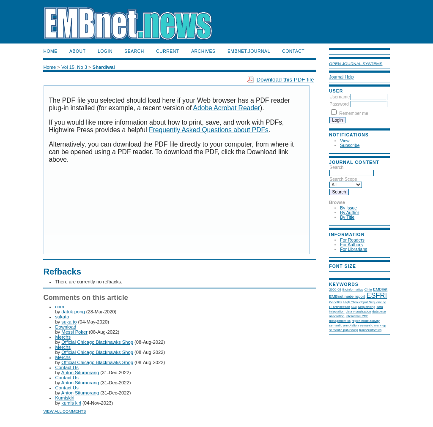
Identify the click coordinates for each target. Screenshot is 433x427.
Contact (293, 51)
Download (65, 326)
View (344, 141)
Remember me (353, 113)
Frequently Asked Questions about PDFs (209, 129)
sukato (62, 316)
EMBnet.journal (248, 51)
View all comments (64, 411)
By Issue (348, 208)
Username (339, 97)
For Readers (352, 240)
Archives (203, 51)
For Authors (351, 244)
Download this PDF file (285, 79)
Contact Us (66, 367)
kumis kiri (71, 402)
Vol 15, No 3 (74, 67)
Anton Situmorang (80, 372)
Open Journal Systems (355, 63)
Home (50, 51)
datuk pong (73, 311)
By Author (349, 212)
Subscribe (349, 145)
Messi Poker (74, 332)
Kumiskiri (64, 397)
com (59, 306)
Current (167, 51)
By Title (347, 217)
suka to (69, 321)
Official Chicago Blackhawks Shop (97, 342)
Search (134, 51)
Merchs (63, 337)
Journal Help (341, 77)
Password (339, 104)
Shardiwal (104, 67)
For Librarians (353, 249)
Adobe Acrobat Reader (226, 108)
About (77, 51)
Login (105, 51)
